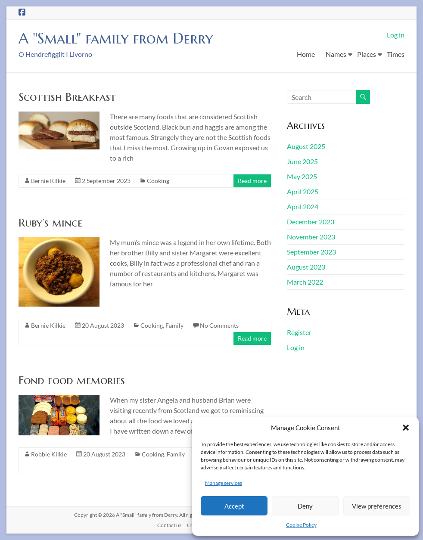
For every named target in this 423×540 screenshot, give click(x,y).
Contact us (169, 525)
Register (299, 332)
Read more (252, 180)
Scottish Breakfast (67, 97)
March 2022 (305, 282)
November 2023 (311, 237)
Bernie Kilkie (48, 180)
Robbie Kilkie (49, 454)
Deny (305, 506)
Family (174, 325)
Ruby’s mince (50, 223)
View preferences (376, 506)
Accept (234, 506)
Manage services (223, 483)
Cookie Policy (301, 524)
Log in (395, 35)
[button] (405, 427)
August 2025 (306, 146)
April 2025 (302, 191)
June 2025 (302, 161)
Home (306, 54)
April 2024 (302, 206)
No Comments (219, 325)
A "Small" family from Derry (120, 38)
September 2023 (311, 252)
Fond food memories (72, 380)
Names (336, 54)
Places (366, 54)
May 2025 (302, 176)
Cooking (158, 180)
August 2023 (306, 267)
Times (395, 54)
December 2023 (310, 221)
